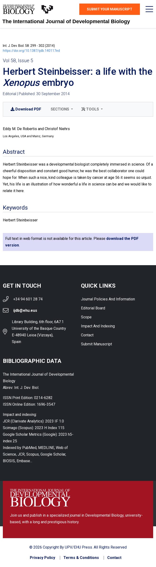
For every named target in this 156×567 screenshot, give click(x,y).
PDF (26, 109)
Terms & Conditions (81, 558)
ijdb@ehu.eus (25, 310)
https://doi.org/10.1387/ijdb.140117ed (31, 51)
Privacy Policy (42, 558)
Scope (86, 317)
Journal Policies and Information (108, 299)
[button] (61, 109)
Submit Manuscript (96, 344)
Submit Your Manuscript (109, 9)
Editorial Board (93, 308)
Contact (87, 335)
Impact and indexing (98, 326)
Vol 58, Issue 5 (18, 60)
